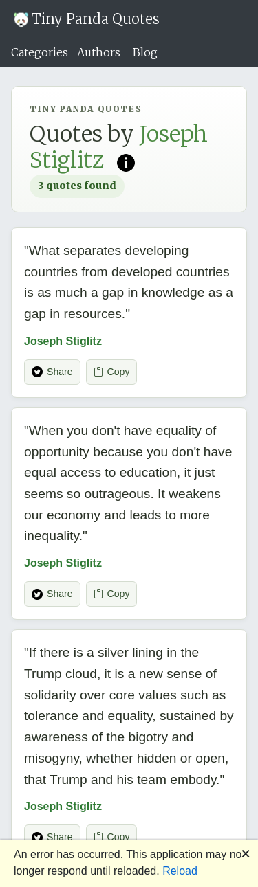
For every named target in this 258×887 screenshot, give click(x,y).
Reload (179, 871)
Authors (98, 52)
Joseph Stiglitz (63, 341)
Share (52, 372)
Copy (112, 372)
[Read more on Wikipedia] (126, 161)
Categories (39, 52)
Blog (145, 52)
